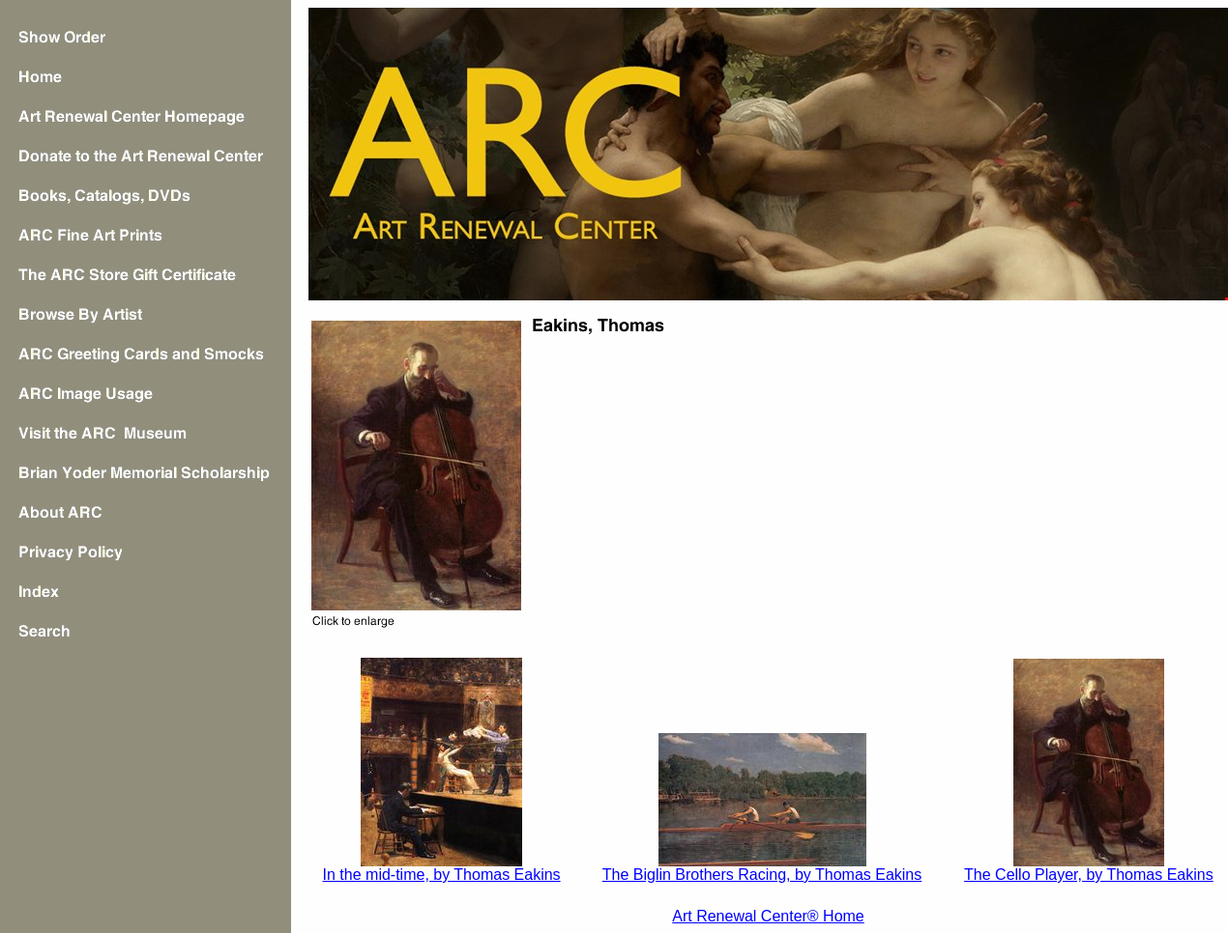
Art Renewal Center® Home (768, 916)
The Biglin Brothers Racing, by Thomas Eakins (762, 874)
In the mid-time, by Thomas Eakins (442, 874)
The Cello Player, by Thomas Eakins (1088, 874)
